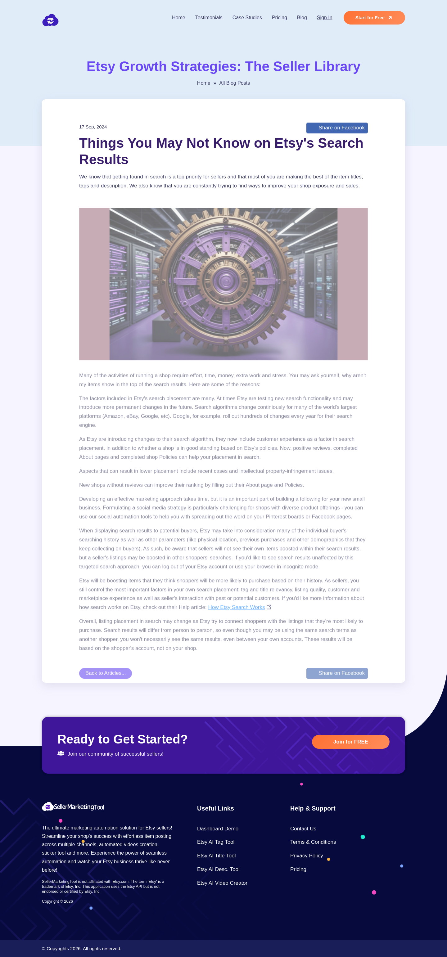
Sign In (324, 17)
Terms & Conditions (313, 842)
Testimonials (209, 17)
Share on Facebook (341, 128)
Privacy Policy (306, 856)
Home (178, 17)
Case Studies (247, 17)
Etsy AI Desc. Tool (218, 869)
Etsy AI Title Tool (216, 856)
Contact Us (303, 829)
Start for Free (375, 17)
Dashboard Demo (217, 829)
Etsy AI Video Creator (222, 883)
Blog (302, 17)
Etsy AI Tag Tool (215, 842)
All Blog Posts (234, 83)
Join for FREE (350, 742)
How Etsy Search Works (236, 623)
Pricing (279, 17)
